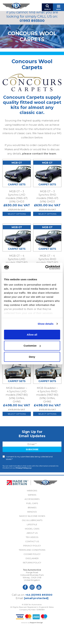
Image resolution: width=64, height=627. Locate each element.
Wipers (32, 495)
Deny (32, 356)
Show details (46, 323)
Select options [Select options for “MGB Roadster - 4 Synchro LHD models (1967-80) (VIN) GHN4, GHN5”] (17, 414)
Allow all (32, 334)
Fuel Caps (32, 503)
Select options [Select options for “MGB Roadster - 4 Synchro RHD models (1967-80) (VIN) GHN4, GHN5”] (47, 414)
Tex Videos (32, 537)
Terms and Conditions (32, 550)
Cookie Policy (32, 554)
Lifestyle (32, 524)
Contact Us (32, 541)
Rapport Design (36, 622)
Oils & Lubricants (32, 520)
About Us (32, 533)
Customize (32, 345)
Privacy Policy (22, 468)
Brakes (32, 507)
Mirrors (32, 490)
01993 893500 (32, 21)
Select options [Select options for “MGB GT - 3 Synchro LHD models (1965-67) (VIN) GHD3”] (17, 214)
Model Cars (32, 528)
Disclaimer (32, 558)
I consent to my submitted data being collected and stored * (29, 457)
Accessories (32, 499)
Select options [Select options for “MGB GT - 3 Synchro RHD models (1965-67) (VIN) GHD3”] (47, 214)
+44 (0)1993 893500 (38, 594)
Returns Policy (32, 562)
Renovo (32, 511)
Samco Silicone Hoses (32, 516)
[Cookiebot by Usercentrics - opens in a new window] (45, 267)
